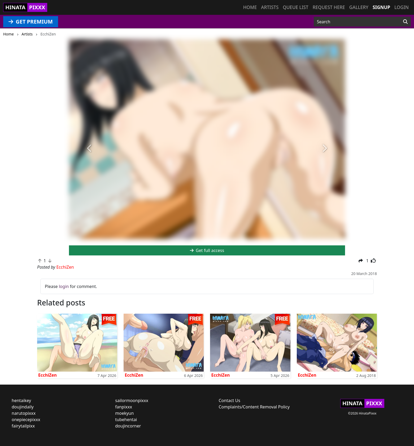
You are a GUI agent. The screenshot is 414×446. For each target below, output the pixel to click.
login (64, 286)
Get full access (207, 250)
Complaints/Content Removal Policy (254, 407)
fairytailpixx (23, 426)
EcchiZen (47, 375)
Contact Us (229, 400)
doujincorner (128, 426)
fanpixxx (123, 407)
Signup (381, 7)
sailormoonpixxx (131, 400)
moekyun (124, 413)
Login (401, 7)
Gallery (358, 7)
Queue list (295, 7)
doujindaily (23, 407)
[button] (89, 148)
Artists (269, 7)
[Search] (405, 22)
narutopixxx (24, 413)
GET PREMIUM (30, 21)
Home (250, 7)
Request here (329, 7)
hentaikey (21, 400)
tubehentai (126, 419)
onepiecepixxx (26, 419)
